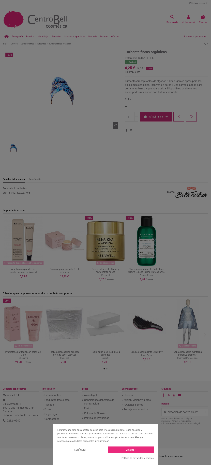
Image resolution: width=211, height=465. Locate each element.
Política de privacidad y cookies (137, 458)
